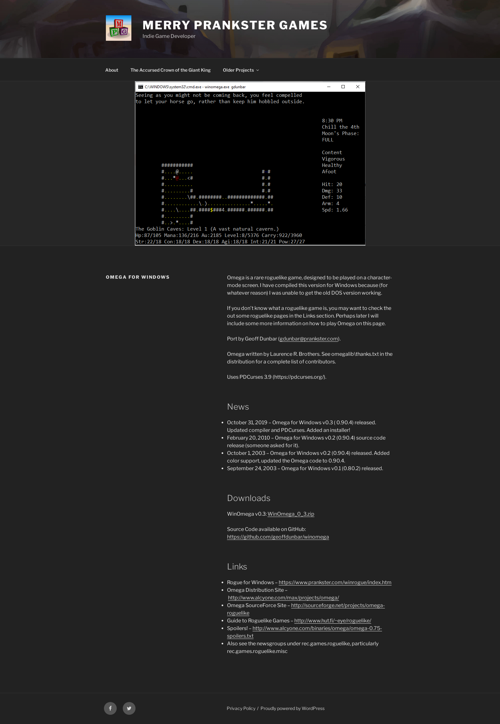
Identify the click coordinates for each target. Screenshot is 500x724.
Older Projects (241, 70)
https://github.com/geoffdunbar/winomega (278, 537)
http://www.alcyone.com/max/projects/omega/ (283, 598)
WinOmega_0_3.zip (291, 514)
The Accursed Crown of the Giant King (170, 70)
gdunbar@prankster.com (309, 339)
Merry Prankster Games (235, 25)
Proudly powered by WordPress (293, 708)
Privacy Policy (241, 708)
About (111, 70)
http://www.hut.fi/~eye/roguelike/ (332, 621)
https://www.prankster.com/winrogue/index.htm (335, 582)
